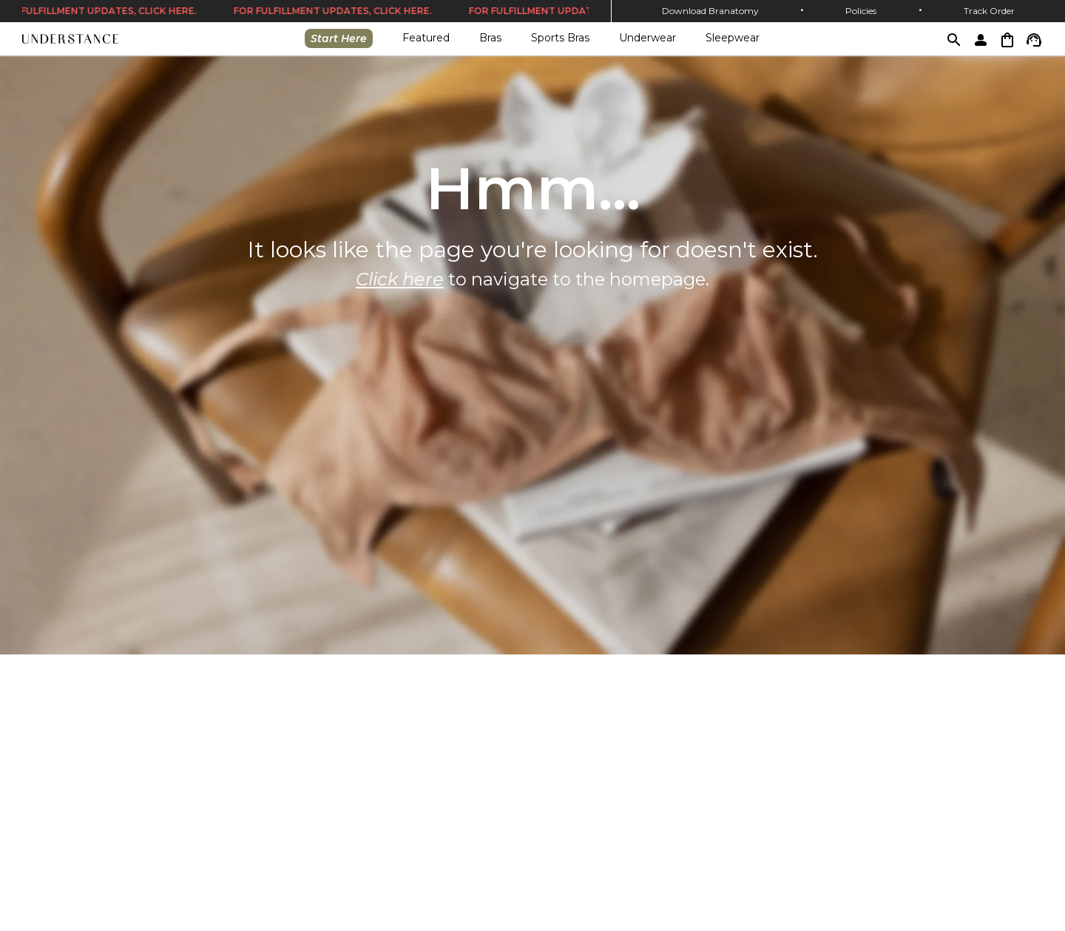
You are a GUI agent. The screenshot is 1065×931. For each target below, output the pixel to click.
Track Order (989, 10)
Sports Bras (560, 37)
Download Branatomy (710, 10)
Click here (400, 279)
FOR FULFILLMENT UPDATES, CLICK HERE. (334, 11)
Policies (860, 10)
